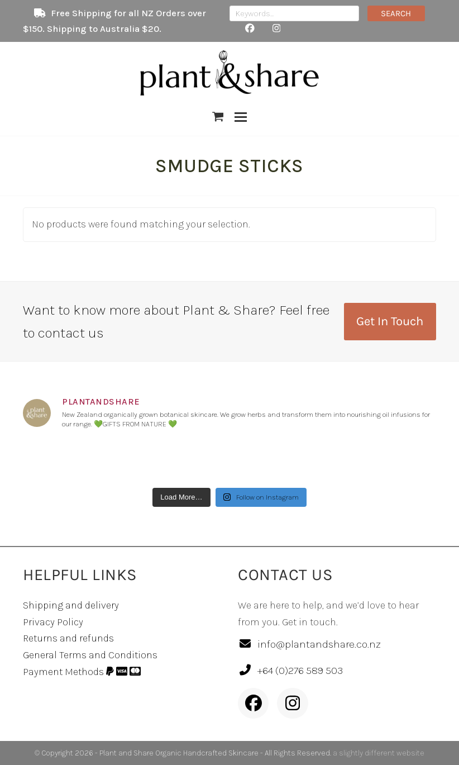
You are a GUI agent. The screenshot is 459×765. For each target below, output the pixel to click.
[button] (218, 117)
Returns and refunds (68, 638)
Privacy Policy (53, 622)
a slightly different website (378, 753)
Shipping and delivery (71, 605)
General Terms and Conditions (90, 655)
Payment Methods (82, 672)
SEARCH (396, 13)
